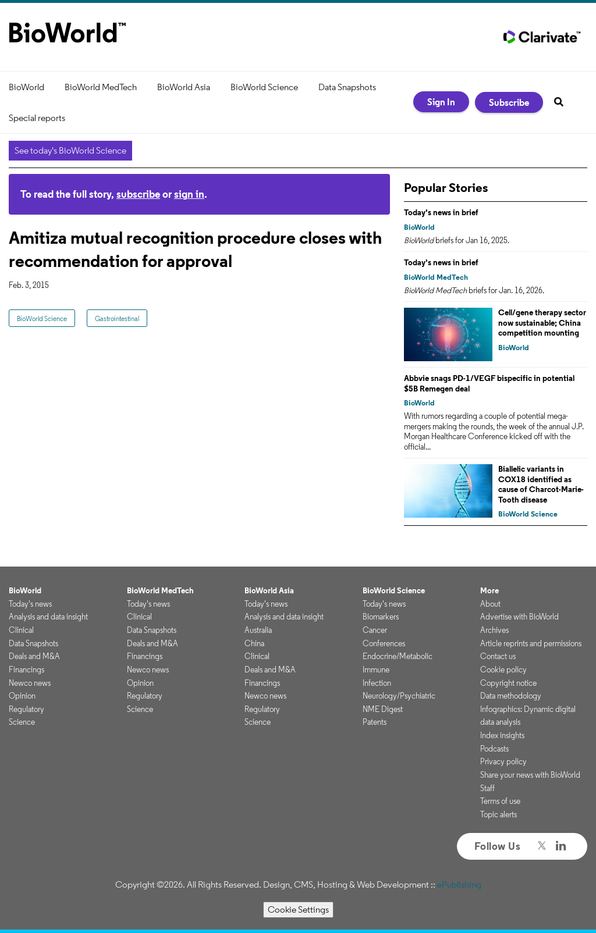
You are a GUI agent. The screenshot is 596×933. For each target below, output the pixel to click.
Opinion (22, 695)
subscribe (138, 194)
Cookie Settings (298, 909)
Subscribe (509, 102)
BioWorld (26, 86)
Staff (487, 788)
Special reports (37, 117)
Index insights (502, 735)
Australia (258, 630)
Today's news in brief (441, 212)
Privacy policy (503, 761)
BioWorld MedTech (101, 86)
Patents (374, 722)
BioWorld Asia (183, 86)
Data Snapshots (347, 86)
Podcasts (494, 748)
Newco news (30, 683)
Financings (26, 669)
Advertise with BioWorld (519, 616)
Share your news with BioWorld (530, 775)
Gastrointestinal (117, 318)
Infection (377, 683)
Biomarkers (381, 616)
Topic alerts (498, 814)
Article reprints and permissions (530, 643)
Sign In (441, 102)
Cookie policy (503, 669)
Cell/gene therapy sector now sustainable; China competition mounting (542, 322)
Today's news (30, 604)
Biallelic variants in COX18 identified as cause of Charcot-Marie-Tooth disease (541, 484)
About (490, 604)
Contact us (498, 656)
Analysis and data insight (48, 616)
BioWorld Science (264, 86)
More (489, 590)
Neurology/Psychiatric (399, 695)
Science (22, 722)
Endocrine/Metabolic (397, 656)
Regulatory (26, 709)
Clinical (21, 630)
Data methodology (510, 695)
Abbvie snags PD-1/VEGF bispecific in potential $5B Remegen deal (489, 383)
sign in (189, 194)
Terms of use (500, 801)
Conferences (384, 643)
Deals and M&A (34, 656)
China (254, 643)
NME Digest (383, 709)
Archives (494, 630)
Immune (376, 669)
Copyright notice (508, 683)
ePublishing (459, 884)
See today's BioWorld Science (70, 150)
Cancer (375, 630)
